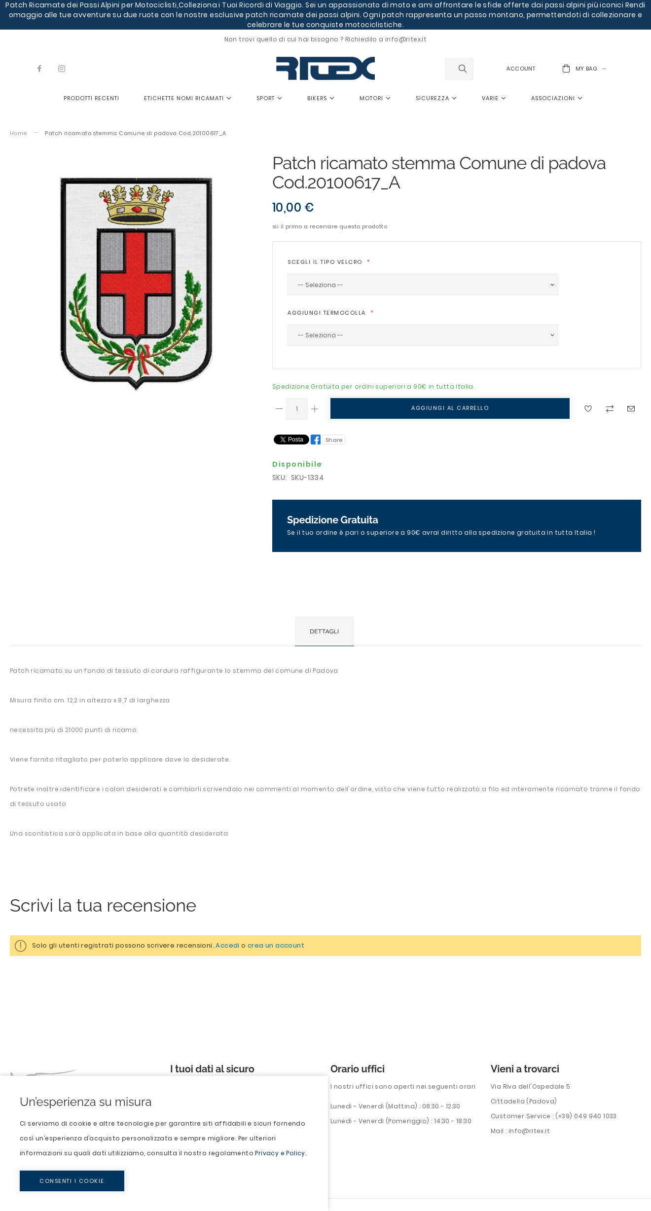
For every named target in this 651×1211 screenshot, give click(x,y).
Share (334, 440)
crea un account (276, 945)
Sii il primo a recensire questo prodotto (329, 226)
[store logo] (325, 68)
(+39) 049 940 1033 (586, 1116)
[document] (164, 1143)
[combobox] (459, 69)
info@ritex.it (529, 1131)
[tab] (324, 631)
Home (18, 133)
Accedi (227, 945)
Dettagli (324, 631)
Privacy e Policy (280, 1153)
